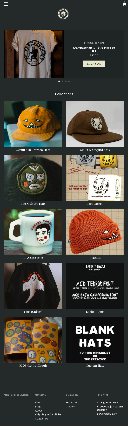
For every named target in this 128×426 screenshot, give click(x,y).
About (38, 410)
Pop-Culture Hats (33, 202)
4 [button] (69, 81)
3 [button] (66, 81)
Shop (38, 402)
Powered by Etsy (107, 413)
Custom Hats (95, 363)
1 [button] (59, 81)
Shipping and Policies (48, 414)
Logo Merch (95, 202)
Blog (37, 406)
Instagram (72, 402)
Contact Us (41, 418)
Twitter (70, 406)
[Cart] (124, 4)
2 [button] (62, 81)
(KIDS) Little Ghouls (33, 363)
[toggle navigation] (6, 4)
